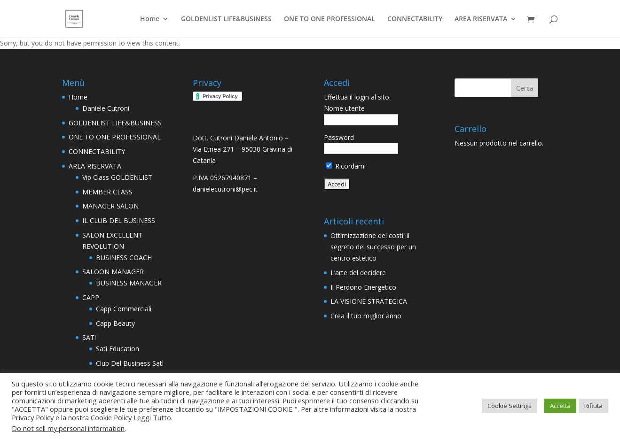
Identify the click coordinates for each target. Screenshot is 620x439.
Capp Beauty (115, 323)
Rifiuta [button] (593, 405)
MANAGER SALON (110, 205)
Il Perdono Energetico (363, 287)
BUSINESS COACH (124, 257)
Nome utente (344, 108)
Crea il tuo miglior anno (365, 315)
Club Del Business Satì (130, 363)
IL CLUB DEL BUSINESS (118, 220)
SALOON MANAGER (113, 271)
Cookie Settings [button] (509, 405)
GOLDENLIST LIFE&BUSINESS (226, 19)
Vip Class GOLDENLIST (117, 177)
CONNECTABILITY (414, 19)
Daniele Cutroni (105, 108)
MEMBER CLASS (107, 191)
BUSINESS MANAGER (129, 282)
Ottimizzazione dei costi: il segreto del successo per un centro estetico (373, 246)
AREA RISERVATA (481, 19)
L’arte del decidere (358, 272)
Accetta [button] (560, 405)
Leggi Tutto (152, 417)
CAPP (90, 297)
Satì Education (117, 348)
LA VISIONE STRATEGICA (368, 301)
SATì (89, 337)
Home (149, 19)
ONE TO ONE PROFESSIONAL (329, 19)
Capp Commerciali (123, 308)
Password (339, 137)
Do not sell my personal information (68, 428)
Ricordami (346, 166)
